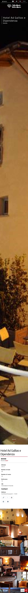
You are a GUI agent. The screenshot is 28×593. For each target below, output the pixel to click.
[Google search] (20, 1)
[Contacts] (13, 1)
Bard (6, 460)
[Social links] (16, 1)
